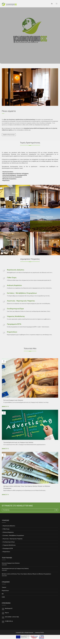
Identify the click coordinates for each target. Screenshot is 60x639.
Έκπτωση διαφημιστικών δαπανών (13, 400)
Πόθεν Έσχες (11, 277)
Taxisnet (4, 587)
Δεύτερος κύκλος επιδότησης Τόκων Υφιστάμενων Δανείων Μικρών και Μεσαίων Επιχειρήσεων (26, 574)
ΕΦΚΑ (3, 597)
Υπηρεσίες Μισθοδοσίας (16, 316)
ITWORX (42, 632)
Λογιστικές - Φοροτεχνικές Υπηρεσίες (21, 301)
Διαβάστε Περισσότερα (9, 134)
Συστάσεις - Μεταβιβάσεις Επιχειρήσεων (22, 293)
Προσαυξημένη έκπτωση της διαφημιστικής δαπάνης (18, 442)
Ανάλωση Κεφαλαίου (14, 285)
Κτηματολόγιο (12, 332)
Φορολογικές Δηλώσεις (15, 270)
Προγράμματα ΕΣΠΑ (14, 324)
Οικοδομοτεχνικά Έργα (15, 309)
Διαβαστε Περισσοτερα (15, 197)
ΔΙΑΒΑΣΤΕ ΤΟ (5, 406)
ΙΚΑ (3, 593)
